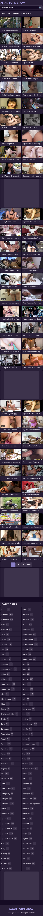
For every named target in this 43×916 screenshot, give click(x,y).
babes (5, 639)
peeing (27, 719)
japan (6, 818)
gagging (6, 758)
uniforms (27, 813)
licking (27, 624)
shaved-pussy (30, 768)
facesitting (7, 734)
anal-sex (6, 629)
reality (27, 729)
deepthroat (8, 689)
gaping (5, 768)
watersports (29, 843)
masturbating (29, 639)
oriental (27, 689)
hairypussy (7, 793)
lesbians (28, 619)
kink (5, 843)
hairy (5, 783)
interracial (7, 813)
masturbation (30, 644)
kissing (5, 853)
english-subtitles (9, 714)
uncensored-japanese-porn (31, 804)
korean (6, 863)
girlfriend (7, 778)
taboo (27, 773)
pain (25, 699)
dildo (5, 704)
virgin (27, 833)
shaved (27, 763)
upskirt (27, 818)
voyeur (27, 838)
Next (29, 565)
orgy (26, 684)
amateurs (7, 619)
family (6, 744)
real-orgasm (29, 724)
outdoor (28, 694)
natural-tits (29, 659)
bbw (5, 654)
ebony (5, 709)
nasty (26, 654)
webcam (28, 848)
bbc (4, 649)
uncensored (29, 798)
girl (5, 773)
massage (28, 629)
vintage (27, 828)
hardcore (7, 803)
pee (26, 714)
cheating (7, 664)
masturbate (29, 634)
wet (26, 858)
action (5, 609)
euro (5, 724)
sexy (26, 758)
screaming (28, 749)
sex (26, 753)
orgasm (27, 679)
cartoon (6, 659)
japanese (7, 833)
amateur (7, 614)
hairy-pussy (8, 788)
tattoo (27, 778)
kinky (5, 848)
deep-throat (8, 684)
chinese (6, 679)
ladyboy (6, 868)
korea (5, 858)
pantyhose (28, 709)
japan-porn (7, 823)
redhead (27, 734)
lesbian (27, 614)
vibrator (27, 823)
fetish (5, 753)
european (6, 729)
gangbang (7, 763)
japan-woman (9, 828)
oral (26, 674)
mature (27, 649)
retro (26, 739)
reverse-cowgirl (30, 744)
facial (5, 739)
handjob (6, 798)
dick (5, 694)
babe (5, 634)
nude (26, 669)
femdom (6, 749)
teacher (27, 783)
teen (26, 788)
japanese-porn (9, 838)
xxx (26, 868)
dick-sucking (8, 699)
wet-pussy (28, 863)
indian (5, 808)
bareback (6, 644)
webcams (28, 853)
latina (26, 609)
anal (5, 624)
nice (26, 664)
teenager (27, 793)
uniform (27, 808)
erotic (5, 719)
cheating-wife (9, 669)
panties (27, 704)
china (5, 674)
